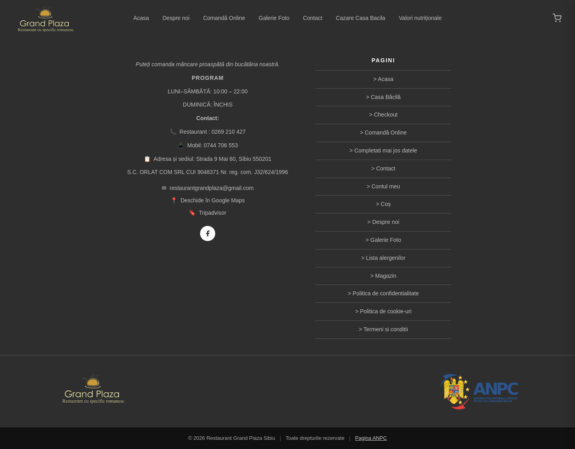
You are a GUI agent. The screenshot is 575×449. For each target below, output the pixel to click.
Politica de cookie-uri (385, 311)
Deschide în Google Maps (212, 200)
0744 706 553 (221, 145)
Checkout (385, 114)
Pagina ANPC (371, 438)
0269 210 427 (229, 132)
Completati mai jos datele (385, 150)
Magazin (386, 276)
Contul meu (385, 186)
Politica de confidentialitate (386, 293)
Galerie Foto (274, 18)
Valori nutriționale (420, 18)
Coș (386, 204)
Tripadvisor (212, 213)
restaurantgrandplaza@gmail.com (212, 188)
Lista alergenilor (386, 258)
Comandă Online (224, 18)
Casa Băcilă (386, 97)
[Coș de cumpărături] (557, 18)
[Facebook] (207, 233)
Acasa (141, 18)
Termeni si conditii (385, 329)
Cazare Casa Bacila (360, 18)
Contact (312, 18)
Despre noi (176, 18)
